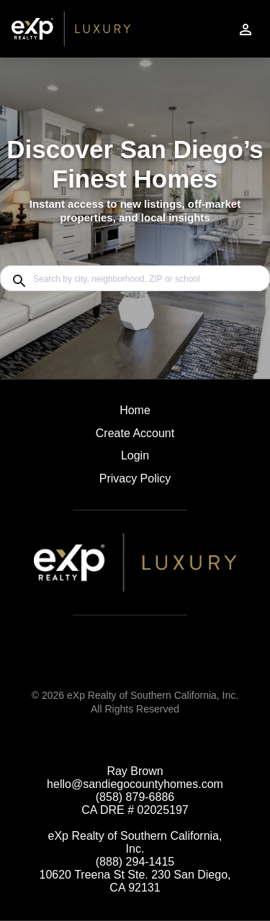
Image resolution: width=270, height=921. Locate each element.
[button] (135, 459)
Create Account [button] (135, 433)
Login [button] (135, 455)
